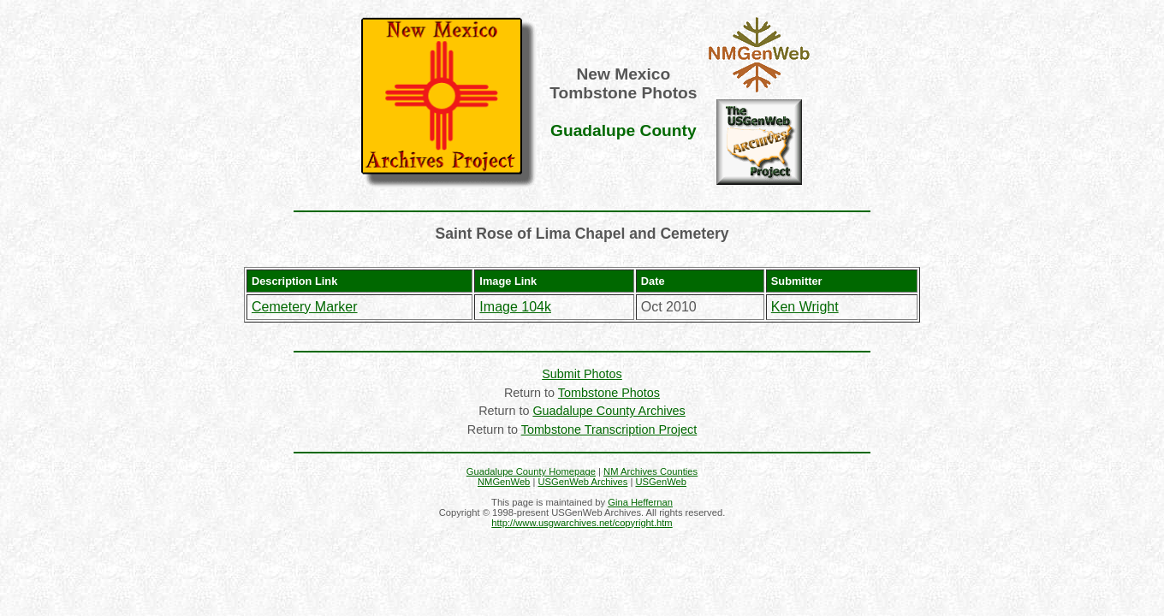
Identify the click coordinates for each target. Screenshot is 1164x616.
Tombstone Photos (609, 393)
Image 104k (515, 306)
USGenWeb (661, 482)
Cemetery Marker (305, 306)
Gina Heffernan (640, 502)
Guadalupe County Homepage (531, 471)
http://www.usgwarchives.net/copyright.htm (581, 523)
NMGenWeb (504, 482)
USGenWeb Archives (582, 482)
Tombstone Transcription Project (609, 429)
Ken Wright (805, 306)
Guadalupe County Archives (608, 411)
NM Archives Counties (650, 471)
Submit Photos (582, 374)
